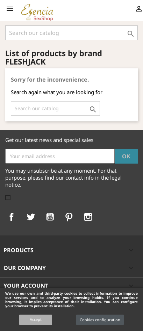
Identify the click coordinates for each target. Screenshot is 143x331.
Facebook (11, 217)
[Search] (71, 32)
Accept (36, 319)
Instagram (88, 217)
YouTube (50, 217)
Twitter (30, 217)
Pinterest (68, 217)
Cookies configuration (100, 319)
